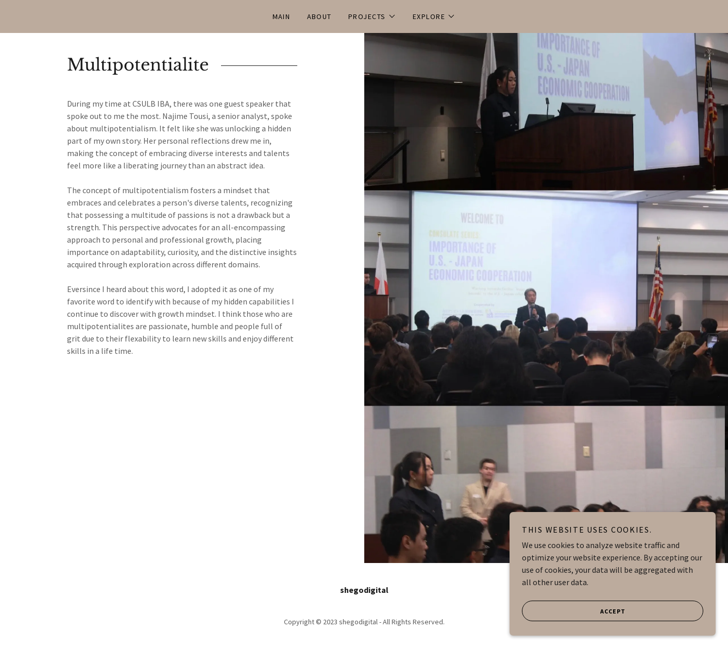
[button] (372, 16)
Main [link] (282, 16)
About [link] (319, 16)
